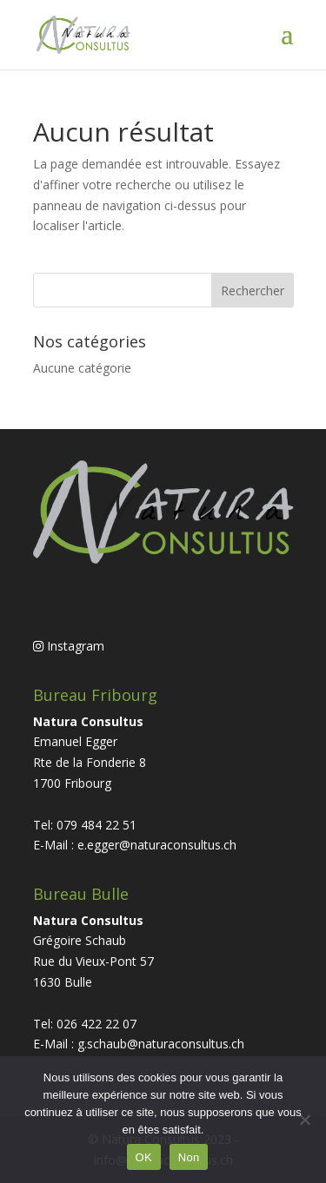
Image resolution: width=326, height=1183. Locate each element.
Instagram (68, 646)
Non (189, 1157)
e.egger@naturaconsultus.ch (156, 844)
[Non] (304, 1119)
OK (144, 1157)
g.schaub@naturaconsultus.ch (160, 1043)
